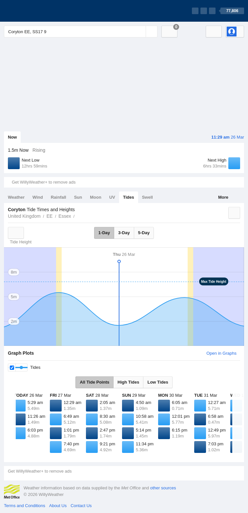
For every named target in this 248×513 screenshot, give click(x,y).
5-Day (144, 232)
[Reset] (140, 31)
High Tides (128, 382)
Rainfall (58, 197)
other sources (163, 487)
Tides (128, 197)
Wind (37, 197)
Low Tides (157, 382)
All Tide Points (94, 382)
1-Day (104, 232)
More (223, 197)
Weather (16, 197)
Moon (95, 197)
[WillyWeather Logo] (35, 11)
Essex (64, 216)
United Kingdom (24, 216)
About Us (58, 505)
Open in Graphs (221, 353)
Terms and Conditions (24, 505)
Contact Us (81, 505)
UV (112, 197)
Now (12, 137)
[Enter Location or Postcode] (80, 31)
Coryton (78, 215)
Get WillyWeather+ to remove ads (43, 182)
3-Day (124, 232)
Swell (147, 197)
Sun (78, 197)
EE (50, 216)
